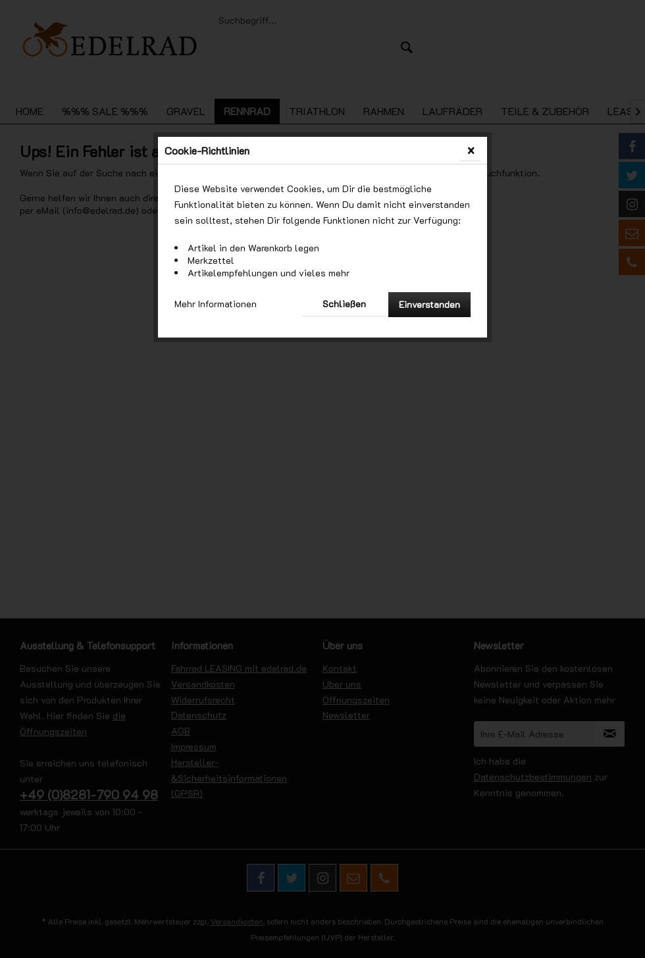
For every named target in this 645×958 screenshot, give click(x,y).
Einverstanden (429, 304)
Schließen (344, 303)
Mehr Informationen (215, 303)
